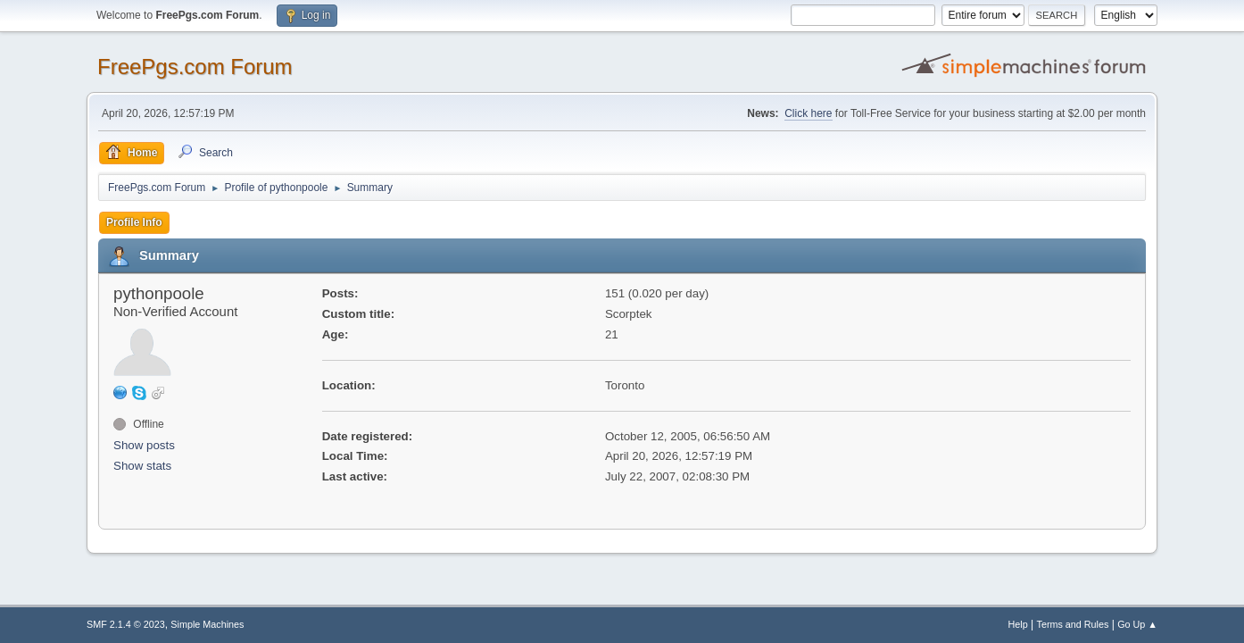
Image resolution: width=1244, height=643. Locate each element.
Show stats (142, 465)
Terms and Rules (1073, 624)
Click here (808, 113)
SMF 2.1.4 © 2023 (126, 624)
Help (1018, 624)
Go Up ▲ (1137, 624)
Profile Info (134, 222)
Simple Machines (207, 624)
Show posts (144, 445)
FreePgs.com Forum (195, 66)
